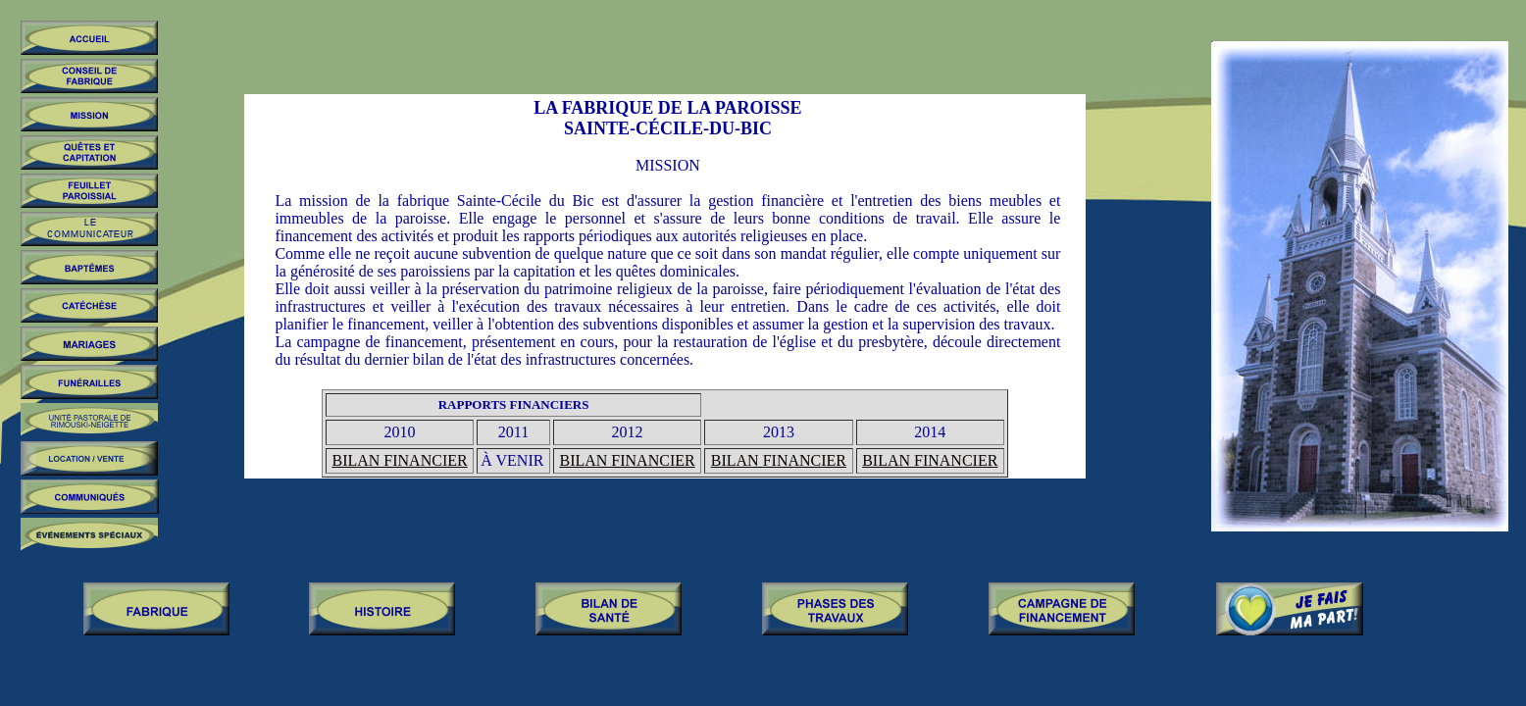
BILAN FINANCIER (399, 460)
